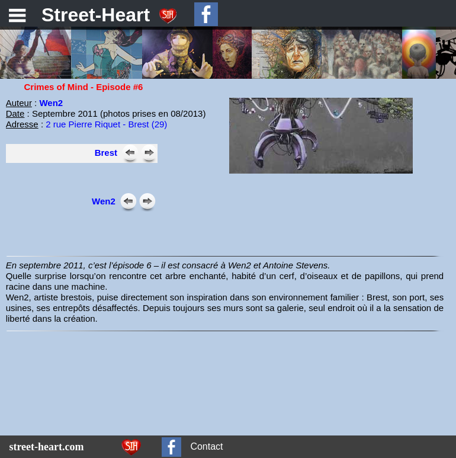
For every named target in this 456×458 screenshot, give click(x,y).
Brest (106, 153)
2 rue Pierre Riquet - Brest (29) (106, 124)
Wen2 (51, 103)
